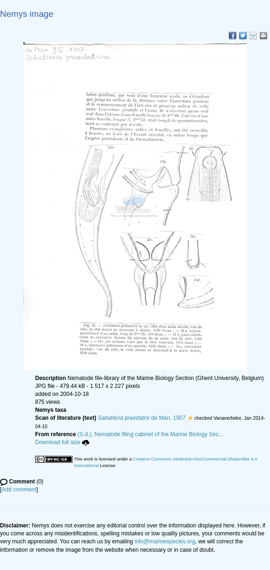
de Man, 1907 (141, 418)
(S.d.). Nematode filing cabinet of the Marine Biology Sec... (151, 434)
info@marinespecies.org (165, 541)
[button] (190, 418)
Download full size (62, 442)
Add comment (18, 489)
